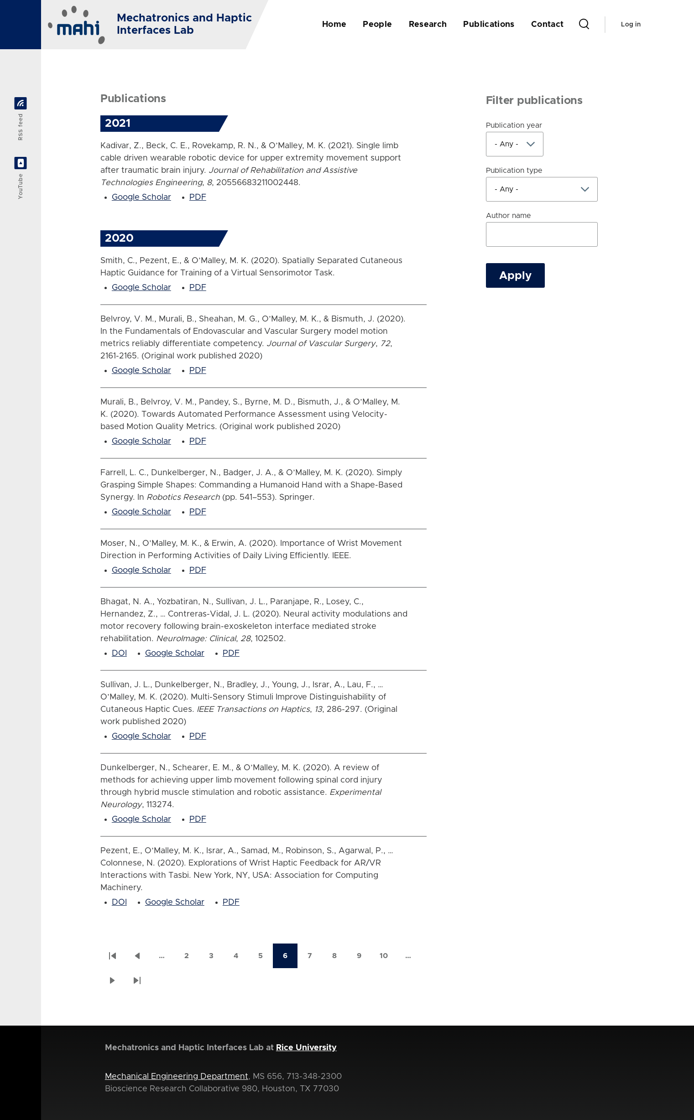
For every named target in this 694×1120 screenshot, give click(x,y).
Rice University (306, 1048)
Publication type (514, 170)
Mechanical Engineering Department (176, 1077)
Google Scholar (141, 197)
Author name (508, 215)
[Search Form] (584, 24)
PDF (197, 197)
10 (388, 958)
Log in (631, 24)
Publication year (514, 125)
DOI (119, 653)
